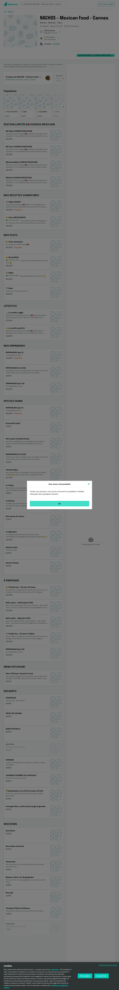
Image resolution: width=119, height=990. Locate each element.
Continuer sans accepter (108, 965)
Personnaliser (85, 976)
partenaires (54, 970)
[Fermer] (88, 484)
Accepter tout (101, 976)
